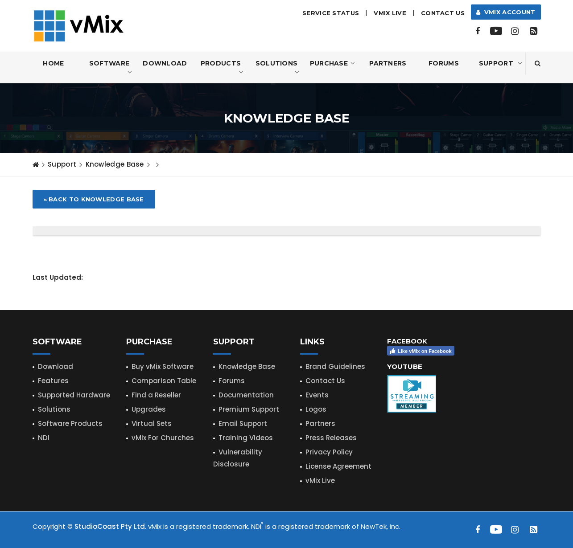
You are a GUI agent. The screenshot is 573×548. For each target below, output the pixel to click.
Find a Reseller (156, 395)
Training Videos (245, 437)
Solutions (278, 68)
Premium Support (248, 409)
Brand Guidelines (335, 366)
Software (110, 68)
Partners (387, 63)
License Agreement (338, 466)
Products (222, 68)
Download (165, 63)
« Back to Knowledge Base (94, 199)
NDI (43, 437)
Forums (444, 63)
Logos (315, 409)
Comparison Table (164, 380)
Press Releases (331, 437)
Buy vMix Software (163, 366)
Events (317, 395)
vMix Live (320, 480)
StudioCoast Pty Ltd (109, 526)
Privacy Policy (329, 452)
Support (501, 63)
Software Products (70, 423)
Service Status (330, 12)
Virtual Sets (152, 423)
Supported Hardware (74, 395)
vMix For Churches (163, 437)
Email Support (242, 423)
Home (53, 63)
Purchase (332, 63)
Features (53, 380)
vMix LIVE (390, 12)
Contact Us (443, 12)
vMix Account (506, 12)
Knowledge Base (115, 164)
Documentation (246, 395)
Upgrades (149, 409)
